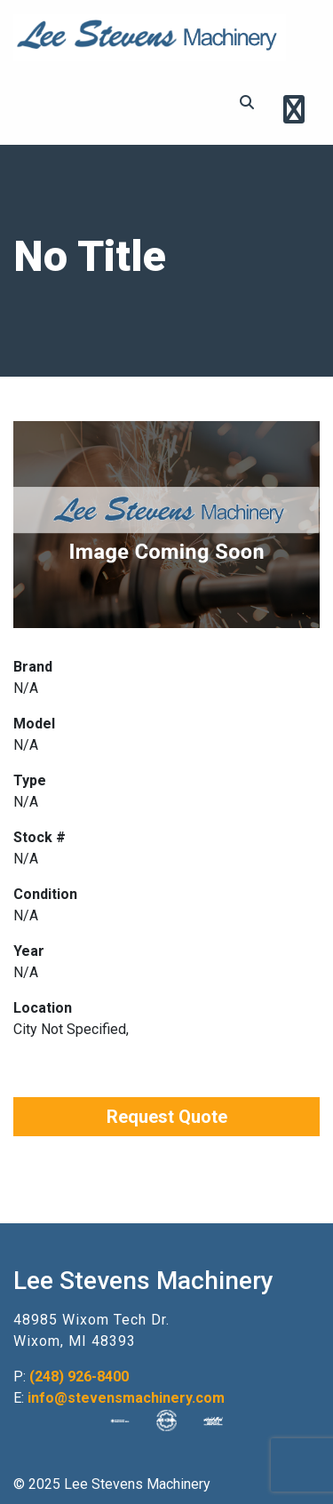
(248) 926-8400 (79, 1376)
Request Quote (167, 1116)
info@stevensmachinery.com (126, 1397)
